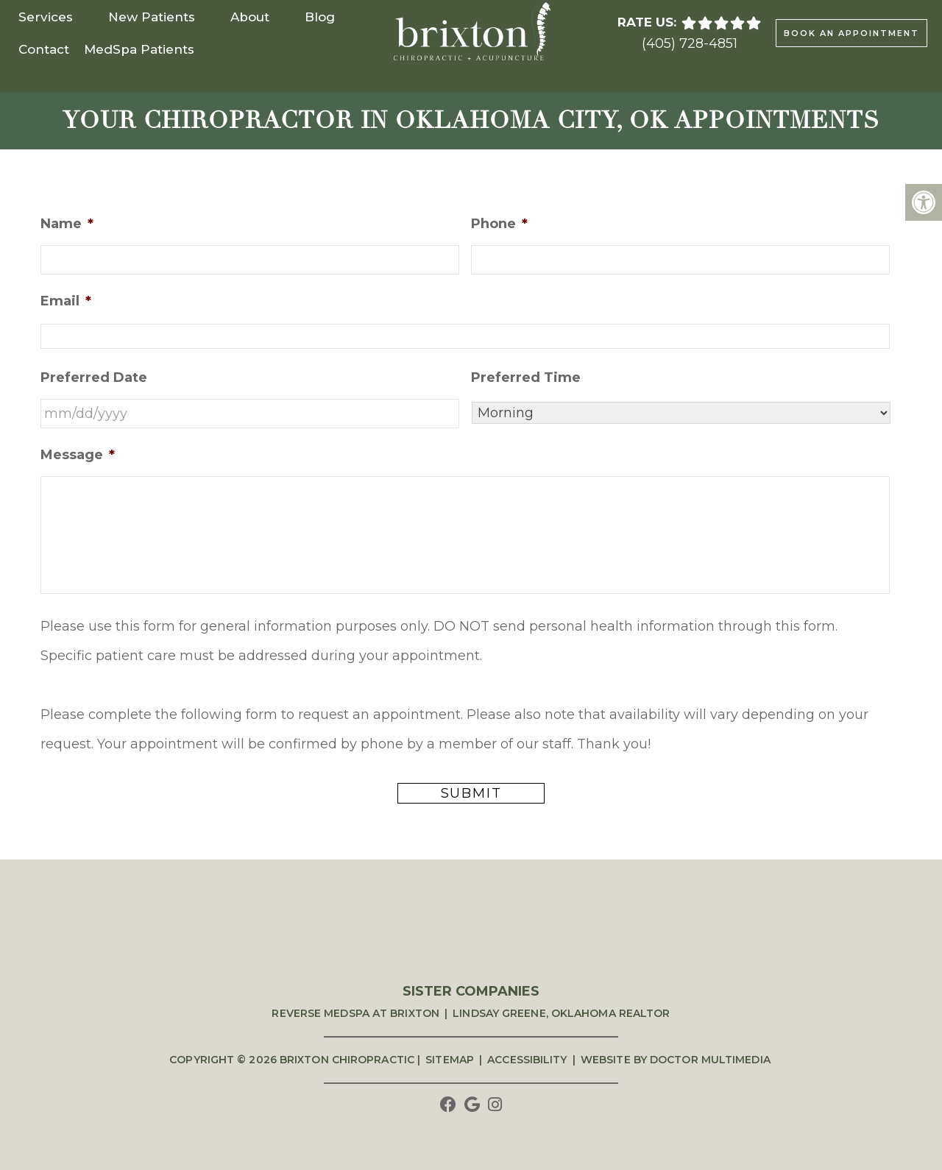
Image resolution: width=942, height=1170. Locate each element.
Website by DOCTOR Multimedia (676, 1059)
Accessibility (527, 1059)
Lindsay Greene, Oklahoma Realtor (561, 1013)
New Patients (151, 17)
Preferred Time (526, 377)
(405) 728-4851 (689, 43)
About (249, 17)
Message (77, 455)
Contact (43, 49)
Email (65, 301)
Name (66, 224)
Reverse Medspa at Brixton (355, 1013)
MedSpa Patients (139, 49)
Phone (499, 224)
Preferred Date (93, 377)
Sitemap (449, 1059)
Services (45, 17)
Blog (320, 17)
